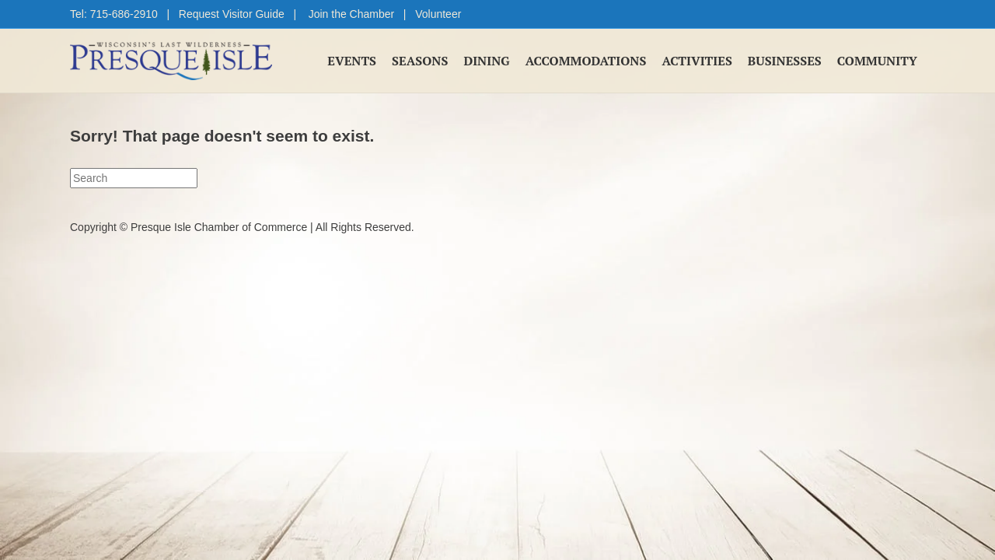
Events (351, 60)
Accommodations (586, 60)
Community (877, 60)
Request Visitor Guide (232, 14)
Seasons (420, 60)
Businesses (785, 60)
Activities (696, 60)
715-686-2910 (124, 14)
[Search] (133, 178)
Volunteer (438, 14)
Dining (486, 60)
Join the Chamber (352, 14)
